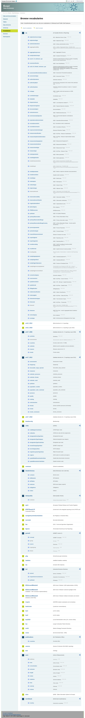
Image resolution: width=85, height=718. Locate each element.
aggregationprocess (35, 52)
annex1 (32, 573)
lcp (26, 624)
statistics (32, 679)
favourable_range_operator (37, 367)
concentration (33, 666)
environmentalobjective (36, 115)
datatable (32, 99)
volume (32, 689)
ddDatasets (33, 478)
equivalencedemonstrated (36, 120)
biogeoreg (32, 364)
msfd (27, 628)
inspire (27, 602)
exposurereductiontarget (36, 130)
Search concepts (39, 28)
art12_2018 (28, 327)
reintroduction (33, 402)
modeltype (32, 178)
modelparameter (34, 171)
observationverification (36, 200)
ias (26, 565)
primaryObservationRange (36, 219)
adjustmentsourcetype (35, 37)
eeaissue (32, 484)
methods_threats (34, 377)
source (31, 544)
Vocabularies (6, 30)
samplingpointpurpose (35, 263)
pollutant (32, 213)
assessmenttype (34, 76)
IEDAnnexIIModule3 (31, 589)
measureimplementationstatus (37, 136)
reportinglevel (33, 237)
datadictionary (29, 470)
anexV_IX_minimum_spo (36, 58)
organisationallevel (35, 203)
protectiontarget (34, 231)
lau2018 (27, 619)
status (31, 490)
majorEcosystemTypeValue (37, 451)
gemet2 (27, 533)
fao (26, 524)
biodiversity (29, 421)
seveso (27, 646)
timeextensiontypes (35, 298)
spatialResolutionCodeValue (37, 461)
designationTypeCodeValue (37, 442)
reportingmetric (34, 241)
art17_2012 (28, 357)
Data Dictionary (15, 12)
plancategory (33, 206)
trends (31, 352)
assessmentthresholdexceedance (38, 72)
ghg (26, 556)
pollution (32, 383)
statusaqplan (33, 295)
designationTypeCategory (36, 439)
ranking (32, 399)
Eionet (9, 12)
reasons (32, 349)
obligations (33, 487)
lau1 (26, 611)
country (32, 703)
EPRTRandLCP (30, 509)
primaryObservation (35, 216)
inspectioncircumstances (36, 576)
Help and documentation (9, 16)
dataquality (28, 495)
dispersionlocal (34, 102)
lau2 (26, 615)
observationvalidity (35, 196)
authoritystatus (34, 87)
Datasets (5, 19)
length (31, 672)
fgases (27, 529)
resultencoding (34, 244)
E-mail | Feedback (8, 713)
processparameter (34, 227)
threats (32, 405)
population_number (35, 386)
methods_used (33, 380)
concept (32, 537)
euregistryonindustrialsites (33, 515)
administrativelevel (35, 43)
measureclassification (35, 133)
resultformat (33, 248)
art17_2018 (28, 417)
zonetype (32, 318)
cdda (26, 425)
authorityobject (34, 82)
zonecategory (33, 314)
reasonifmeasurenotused (36, 234)
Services (5, 33)
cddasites (32, 433)
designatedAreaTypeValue (36, 436)
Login (68, 1)
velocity (32, 686)
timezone (32, 310)
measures (32, 371)
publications (29, 637)
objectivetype (33, 188)
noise (27, 632)
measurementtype (34, 147)
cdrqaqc (32, 91)
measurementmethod (35, 144)
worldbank (28, 699)
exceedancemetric (34, 123)
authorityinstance (34, 79)
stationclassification (35, 291)
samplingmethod (34, 259)
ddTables (32, 481)
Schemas (5, 27)
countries (32, 343)
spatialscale (33, 285)
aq (26, 33)
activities (32, 336)
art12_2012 (28, 323)
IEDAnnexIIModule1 (31, 585)
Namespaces (6, 36)
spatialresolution (34, 281)
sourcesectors (33, 278)
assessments (33, 361)
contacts (32, 475)
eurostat (28, 520)
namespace (33, 181)
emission (32, 669)
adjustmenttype (34, 40)
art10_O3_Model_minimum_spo (38, 66)
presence (32, 393)
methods (32, 346)
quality (31, 396)
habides (27, 560)
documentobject (34, 109)
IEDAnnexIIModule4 (31, 596)
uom (26, 655)
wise (26, 694)
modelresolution (34, 174)
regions (32, 455)
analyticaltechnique (35, 55)
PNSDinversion (34, 210)
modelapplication (34, 157)
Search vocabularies (27, 28)
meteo (31, 676)
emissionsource (34, 112)
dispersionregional (35, 105)
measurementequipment (36, 141)
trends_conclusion (34, 412)
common (28, 466)
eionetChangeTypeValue (36, 445)
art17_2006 (28, 332)
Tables (5, 22)
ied (26, 569)
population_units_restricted (37, 390)
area (31, 662)
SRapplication (33, 288)
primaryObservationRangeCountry (38, 223)
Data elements (7, 25)
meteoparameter (34, 154)
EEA (10, 1)
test (26, 650)
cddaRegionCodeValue (36, 430)
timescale (32, 302)
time (31, 682)
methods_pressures (35, 374)
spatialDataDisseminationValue (38, 458)
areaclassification (34, 63)
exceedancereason (35, 126)
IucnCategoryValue (35, 448)
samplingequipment (35, 256)
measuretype (33, 150)
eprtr (26, 505)
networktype (33, 184)
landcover (28, 606)
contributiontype (34, 95)
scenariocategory (34, 275)
